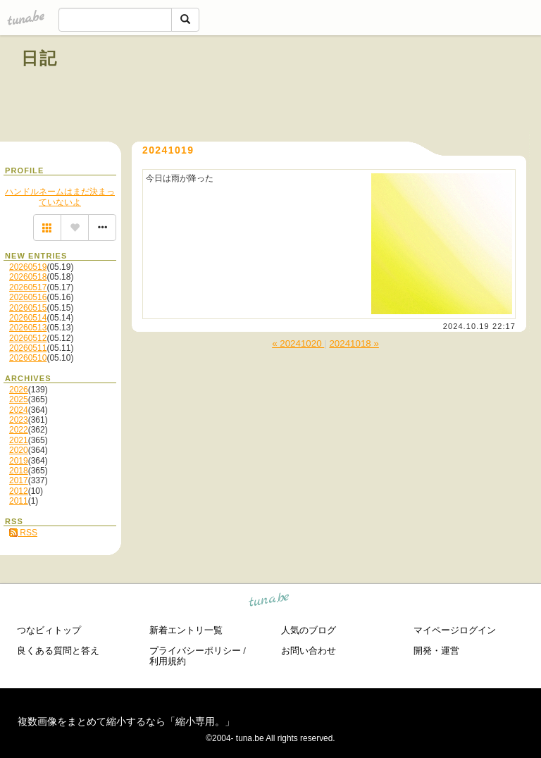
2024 (18, 410)
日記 (39, 58)
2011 (18, 501)
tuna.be (269, 602)
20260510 (27, 358)
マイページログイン (454, 630)
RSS (23, 533)
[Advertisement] (359, 90)
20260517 (27, 287)
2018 (18, 471)
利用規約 (167, 661)
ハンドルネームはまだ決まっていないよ (60, 196)
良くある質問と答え (58, 650)
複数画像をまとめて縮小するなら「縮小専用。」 (126, 721)
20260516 (27, 297)
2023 (18, 420)
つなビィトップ (49, 630)
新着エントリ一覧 (186, 630)
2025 (18, 399)
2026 (18, 389)
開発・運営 (436, 650)
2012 (18, 491)
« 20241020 (298, 343)
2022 (18, 430)
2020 (18, 450)
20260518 (27, 277)
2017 (18, 480)
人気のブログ (308, 630)
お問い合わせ (308, 650)
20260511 (27, 348)
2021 (18, 440)
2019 (18, 461)
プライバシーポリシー (195, 650)
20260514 (27, 318)
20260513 (27, 328)
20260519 (27, 267)
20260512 (27, 338)
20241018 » (353, 343)
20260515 (27, 308)
